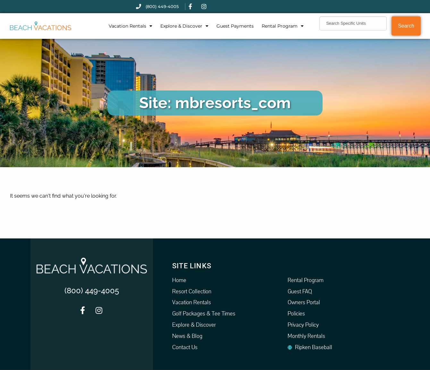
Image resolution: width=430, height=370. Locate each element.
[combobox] (353, 23)
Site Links (191, 266)
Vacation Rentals (130, 26)
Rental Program (283, 26)
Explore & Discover (184, 26)
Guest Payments (235, 26)
